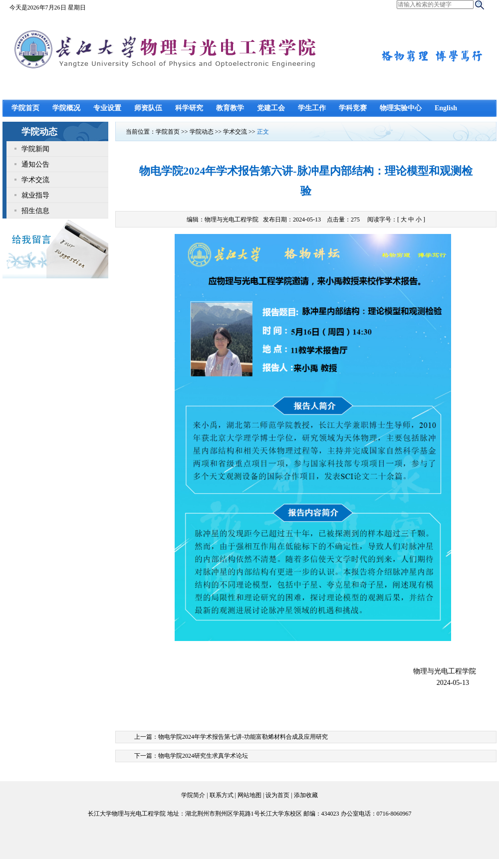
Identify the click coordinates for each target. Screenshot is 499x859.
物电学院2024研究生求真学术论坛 (203, 755)
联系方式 (222, 795)
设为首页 (277, 795)
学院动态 (202, 131)
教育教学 (230, 108)
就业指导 (35, 195)
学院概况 (66, 108)
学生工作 (312, 108)
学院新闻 (35, 149)
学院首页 (25, 108)
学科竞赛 (353, 108)
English (446, 108)
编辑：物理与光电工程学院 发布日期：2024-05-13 (254, 219)
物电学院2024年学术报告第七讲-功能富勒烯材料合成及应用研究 (243, 736)
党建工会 (271, 108)
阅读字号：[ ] (396, 219)
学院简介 (193, 795)
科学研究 (189, 108)
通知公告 (35, 164)
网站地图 (249, 795)
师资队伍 (148, 108)
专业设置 (107, 108)
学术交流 (35, 180)
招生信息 (35, 211)
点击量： (344, 219)
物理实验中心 (401, 108)
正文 (263, 131)
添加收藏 (306, 795)
